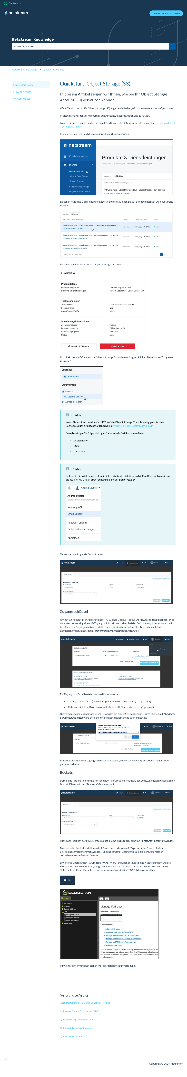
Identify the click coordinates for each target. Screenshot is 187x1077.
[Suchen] (172, 46)
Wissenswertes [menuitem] (21, 98)
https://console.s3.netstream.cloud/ (133, 425)
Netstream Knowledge (33, 39)
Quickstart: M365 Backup (73, 1036)
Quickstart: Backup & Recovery (76, 1028)
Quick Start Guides (53, 69)
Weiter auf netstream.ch (166, 13)
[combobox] (90, 46)
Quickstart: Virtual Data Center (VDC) (79, 1011)
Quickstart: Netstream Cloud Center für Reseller (85, 1002)
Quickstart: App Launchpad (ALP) (77, 1019)
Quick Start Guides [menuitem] (24, 84)
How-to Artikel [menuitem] (22, 91)
